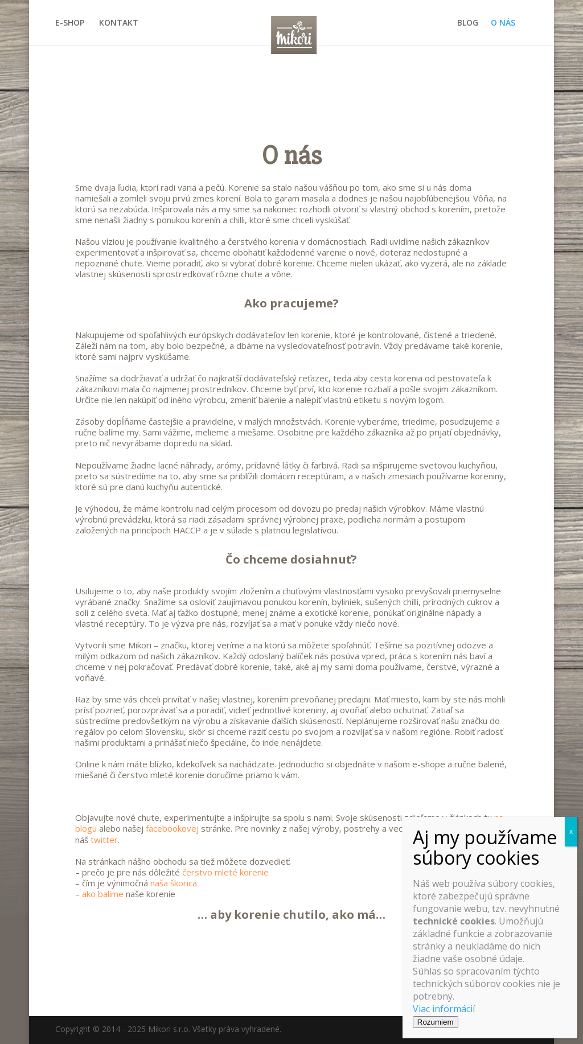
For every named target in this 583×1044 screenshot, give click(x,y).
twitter (104, 839)
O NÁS (503, 23)
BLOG (467, 23)
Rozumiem (435, 1022)
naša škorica (173, 883)
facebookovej (172, 828)
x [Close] (571, 831)
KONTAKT (118, 23)
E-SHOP (69, 23)
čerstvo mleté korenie (225, 872)
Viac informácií (444, 1008)
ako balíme (103, 893)
